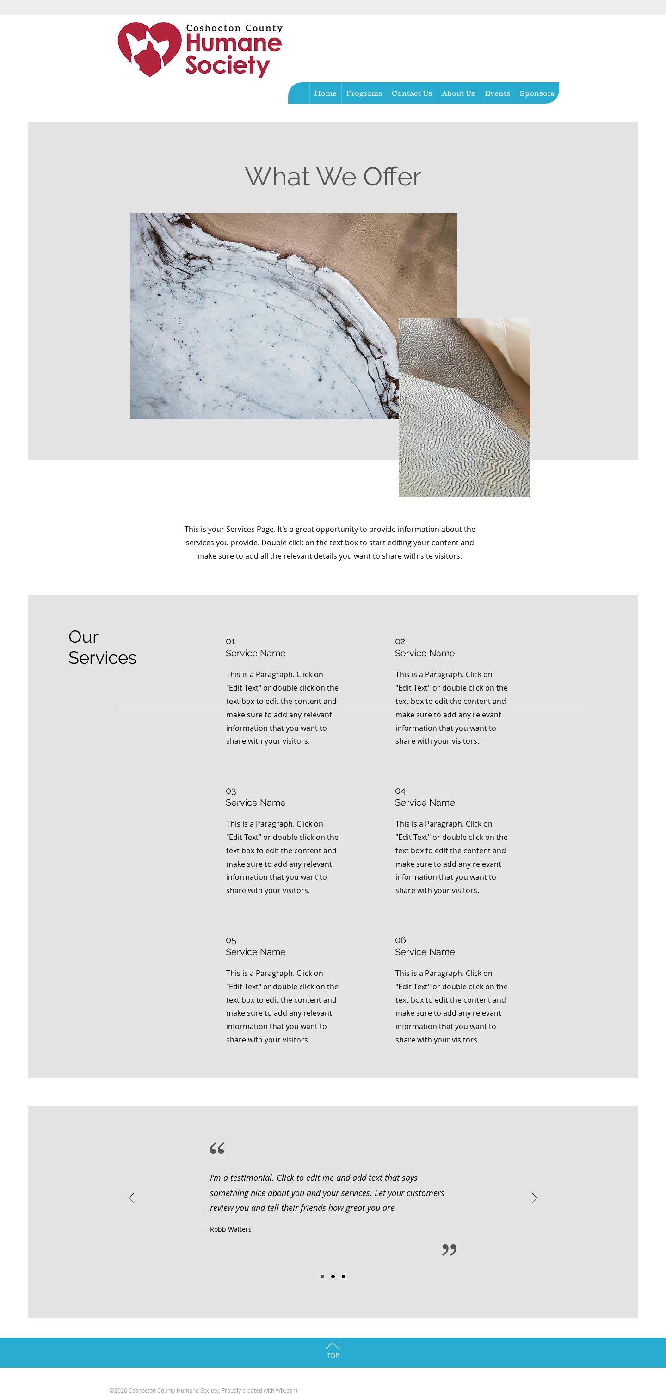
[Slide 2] (333, 1276)
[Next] (534, 1198)
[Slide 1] (322, 1276)
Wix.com (286, 1390)
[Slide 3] (343, 1276)
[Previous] (131, 1198)
